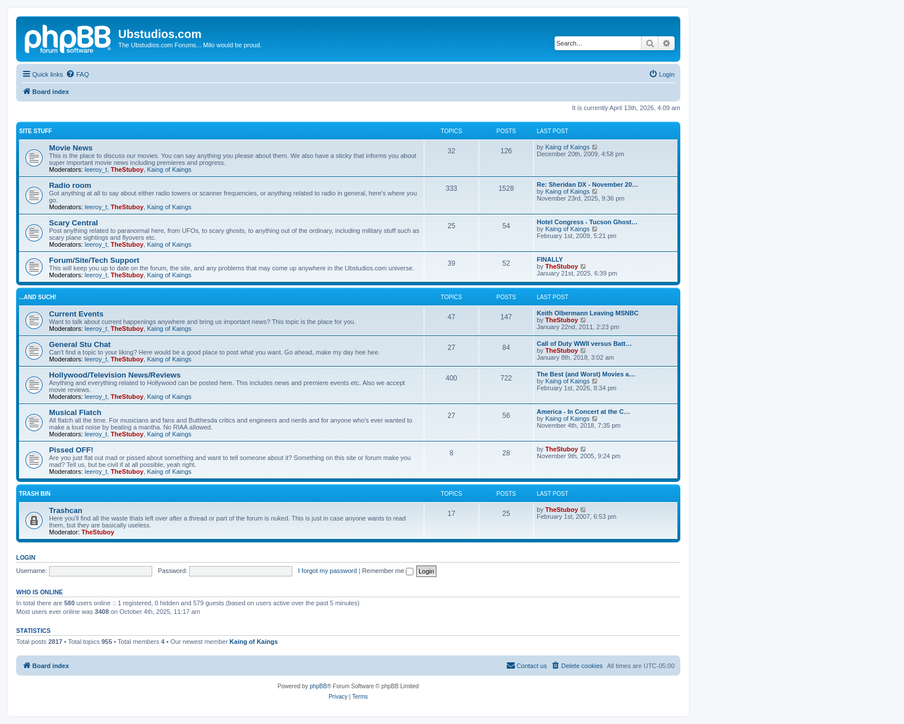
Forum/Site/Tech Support (94, 260)
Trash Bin (34, 494)
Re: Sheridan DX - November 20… (587, 184)
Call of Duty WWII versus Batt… (584, 343)
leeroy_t (96, 169)
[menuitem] (77, 74)
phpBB (318, 686)
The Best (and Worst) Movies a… (586, 374)
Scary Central (73, 222)
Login (25, 557)
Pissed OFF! (71, 450)
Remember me (387, 570)
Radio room (70, 185)
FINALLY (550, 259)
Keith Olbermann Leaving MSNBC (588, 313)
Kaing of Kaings (169, 169)
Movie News (71, 148)
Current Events (76, 314)
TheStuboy (127, 169)
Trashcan (65, 510)
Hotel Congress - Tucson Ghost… (587, 221)
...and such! (37, 297)
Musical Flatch (75, 412)
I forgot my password (327, 570)
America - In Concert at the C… (583, 411)
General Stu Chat (80, 344)
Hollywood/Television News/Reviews (114, 375)
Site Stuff (35, 131)
